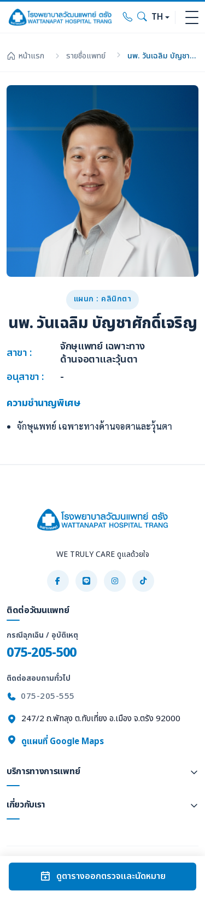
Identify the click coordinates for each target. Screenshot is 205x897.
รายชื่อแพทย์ (86, 56)
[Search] (142, 17)
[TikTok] (143, 581)
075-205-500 (42, 652)
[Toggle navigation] (192, 17)
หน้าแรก (25, 56)
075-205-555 (48, 696)
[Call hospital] (128, 17)
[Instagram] (115, 581)
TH (157, 17)
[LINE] (86, 581)
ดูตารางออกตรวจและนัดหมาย (103, 876)
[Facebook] (58, 581)
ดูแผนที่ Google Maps (55, 741)
